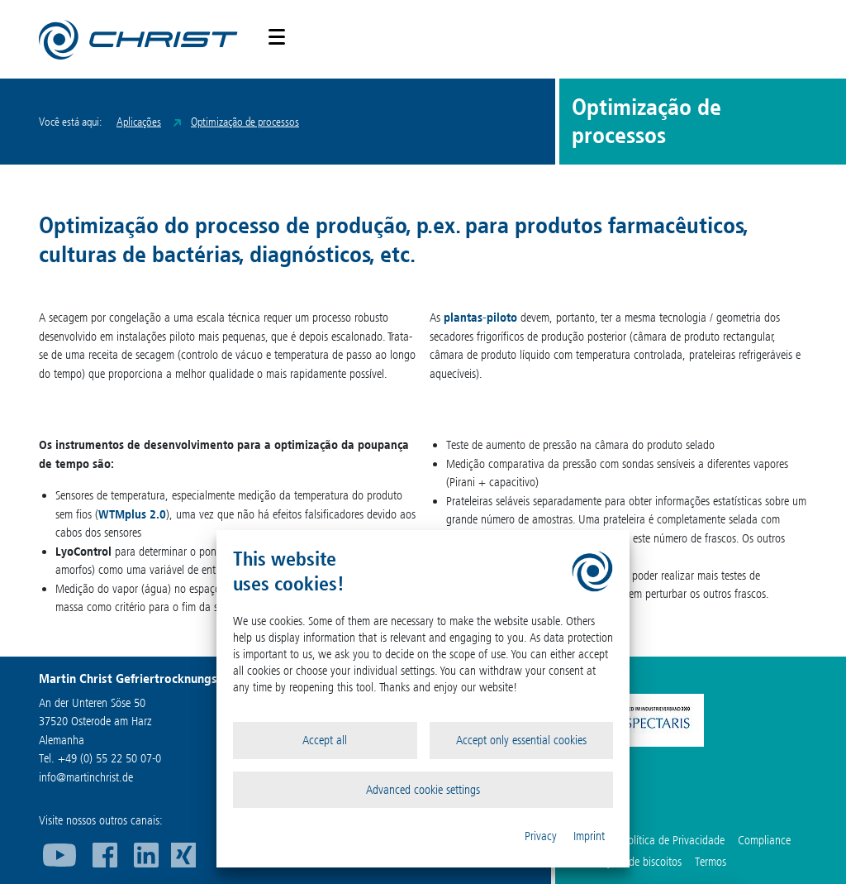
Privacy (541, 836)
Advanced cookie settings (423, 789)
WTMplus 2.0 (132, 514)
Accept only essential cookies (521, 740)
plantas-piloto (480, 317)
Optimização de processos (245, 122)
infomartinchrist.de (86, 777)
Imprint (589, 836)
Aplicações (138, 122)
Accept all (324, 740)
